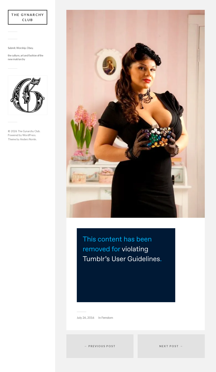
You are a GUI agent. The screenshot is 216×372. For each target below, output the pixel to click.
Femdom (107, 317)
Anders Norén (28, 139)
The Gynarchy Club (27, 17)
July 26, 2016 (85, 317)
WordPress (28, 135)
